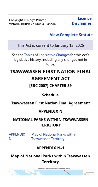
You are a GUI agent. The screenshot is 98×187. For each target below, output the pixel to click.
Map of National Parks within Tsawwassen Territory (53, 136)
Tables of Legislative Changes (47, 54)
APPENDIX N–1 (17, 136)
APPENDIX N (50, 111)
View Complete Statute (71, 34)
